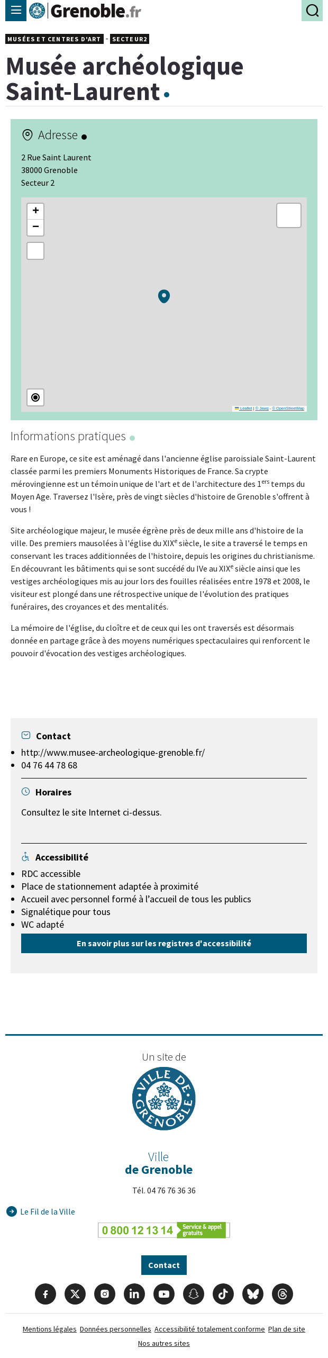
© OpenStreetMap (288, 408)
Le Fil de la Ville (47, 1211)
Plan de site (286, 1329)
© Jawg (262, 408)
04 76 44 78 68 (49, 765)
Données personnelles (115, 1329)
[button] (164, 296)
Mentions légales (50, 1329)
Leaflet (243, 408)
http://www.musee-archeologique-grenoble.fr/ (113, 752)
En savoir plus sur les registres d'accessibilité (164, 943)
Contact (164, 1265)
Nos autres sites (164, 1343)
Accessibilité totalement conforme (209, 1329)
